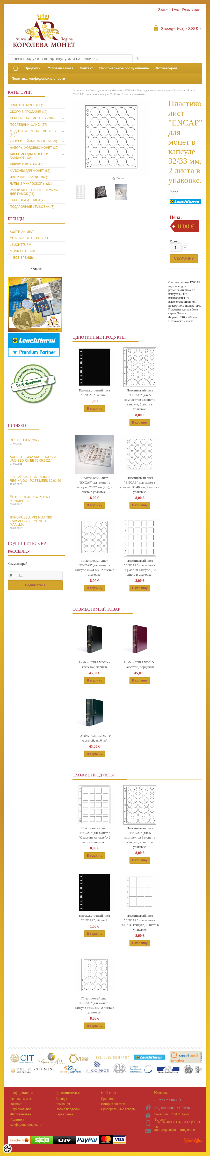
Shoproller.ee (193, 1140)
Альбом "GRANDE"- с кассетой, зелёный (94, 738)
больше (36, 269)
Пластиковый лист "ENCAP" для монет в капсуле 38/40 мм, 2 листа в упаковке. (140, 485)
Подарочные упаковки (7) (32, 207)
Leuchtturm (20, 245)
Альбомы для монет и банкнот (103, 90)
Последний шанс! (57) (28, 125)
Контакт (86, 68)
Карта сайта (64, 1114)
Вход (175, 9)
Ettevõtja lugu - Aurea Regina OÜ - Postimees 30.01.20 (36, 480)
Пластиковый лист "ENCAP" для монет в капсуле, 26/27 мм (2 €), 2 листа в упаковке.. (94, 485)
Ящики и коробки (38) (28, 164)
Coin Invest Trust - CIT (29, 238)
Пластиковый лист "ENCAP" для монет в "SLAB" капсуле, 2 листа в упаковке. (140, 922)
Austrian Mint (22, 232)
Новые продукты (67, 1109)
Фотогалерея (166, 68)
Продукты (33, 68)
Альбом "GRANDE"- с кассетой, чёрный (94, 664)
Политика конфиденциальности (38, 78)
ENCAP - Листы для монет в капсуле (147, 90)
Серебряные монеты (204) (32, 118)
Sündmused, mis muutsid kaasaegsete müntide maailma (36, 522)
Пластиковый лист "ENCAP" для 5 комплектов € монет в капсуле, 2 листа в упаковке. (139, 399)
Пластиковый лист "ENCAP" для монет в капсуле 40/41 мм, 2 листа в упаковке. (94, 567)
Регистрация (191, 9)
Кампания (63, 1104)
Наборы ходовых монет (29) (34, 148)
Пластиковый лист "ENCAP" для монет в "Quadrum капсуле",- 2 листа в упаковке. (140, 567)
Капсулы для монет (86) (30, 171)
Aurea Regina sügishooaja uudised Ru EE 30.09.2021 (36, 460)
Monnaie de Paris (24, 251)
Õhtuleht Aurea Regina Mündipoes (36, 500)
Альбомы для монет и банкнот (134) (29, 156)
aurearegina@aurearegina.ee (174, 1130)
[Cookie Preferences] (7, 1148)
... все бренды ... (23, 258)
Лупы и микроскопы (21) (31, 184)
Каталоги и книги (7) (27, 200)
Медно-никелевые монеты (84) (33, 133)
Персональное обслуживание (124, 68)
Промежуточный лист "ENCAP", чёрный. (94, 392)
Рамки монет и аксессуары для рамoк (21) (34, 192)
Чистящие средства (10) (31, 177)
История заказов (113, 1104)
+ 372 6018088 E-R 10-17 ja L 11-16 (177, 1122)
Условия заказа (61, 68)
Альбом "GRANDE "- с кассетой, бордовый (139, 664)
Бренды (61, 1099)
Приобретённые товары (118, 1109)
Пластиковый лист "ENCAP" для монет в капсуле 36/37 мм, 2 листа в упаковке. (94, 1005)
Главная (77, 90)
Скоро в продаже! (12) (28, 112)
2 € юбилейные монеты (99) (33, 141)
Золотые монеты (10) (28, 105)
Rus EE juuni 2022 (36, 442)
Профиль (107, 1099)
